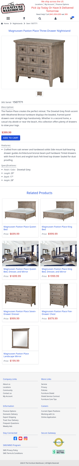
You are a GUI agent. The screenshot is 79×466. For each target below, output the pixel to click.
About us (6, 384)
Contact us (7, 393)
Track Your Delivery (10, 420)
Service (44, 384)
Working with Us (47, 414)
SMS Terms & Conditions (13, 453)
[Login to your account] (55, 18)
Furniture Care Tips (49, 399)
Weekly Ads (7, 426)
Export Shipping (9, 417)
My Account (49, 4)
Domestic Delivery (10, 414)
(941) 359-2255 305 (58, 14)
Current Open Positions (50, 411)
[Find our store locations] (24, 18)
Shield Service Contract (50, 396)
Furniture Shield (47, 393)
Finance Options (62, 4)
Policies (44, 390)
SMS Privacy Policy (10, 450)
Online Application (48, 417)
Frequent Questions (11, 423)
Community (7, 390)
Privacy (44, 387)
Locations (39, 4)
